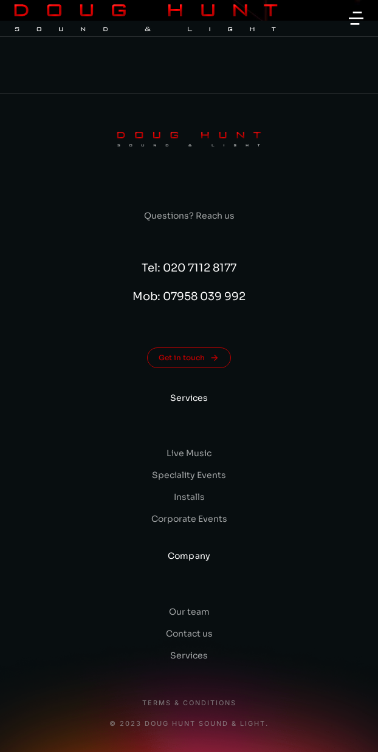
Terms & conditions (189, 703)
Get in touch (189, 358)
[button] (356, 18)
